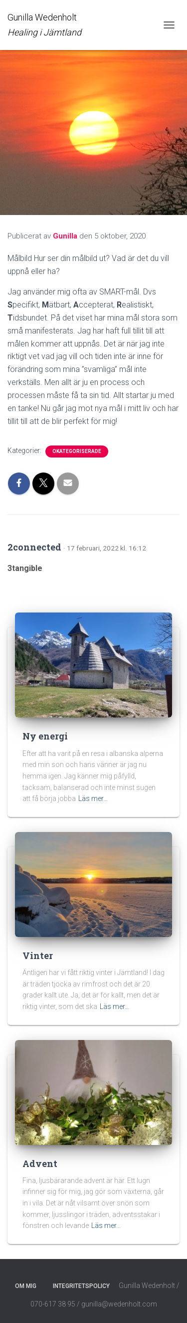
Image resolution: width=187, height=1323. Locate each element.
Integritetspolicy (81, 1286)
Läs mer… (93, 798)
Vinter (37, 956)
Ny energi (45, 736)
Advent (39, 1164)
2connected (34, 547)
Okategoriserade (76, 451)
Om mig (25, 1286)
